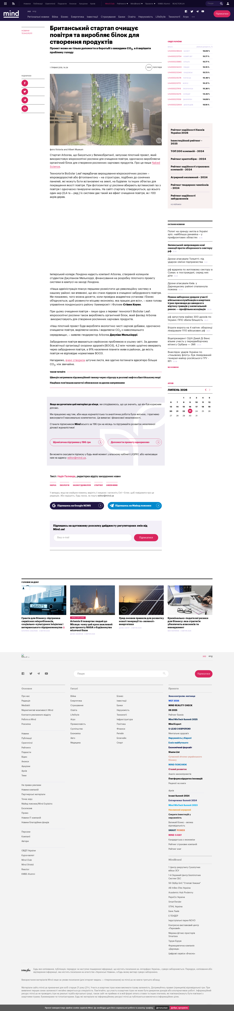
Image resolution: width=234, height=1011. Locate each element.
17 (196, 407)
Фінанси (121, 729)
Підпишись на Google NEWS (77, 505)
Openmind (50, 4)
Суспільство (76, 729)
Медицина (75, 743)
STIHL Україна (175, 907)
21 (177, 411)
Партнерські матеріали (33, 794)
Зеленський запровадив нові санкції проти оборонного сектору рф (190, 248)
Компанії (25, 837)
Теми (23, 776)
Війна (55, 17)
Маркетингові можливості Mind (37, 710)
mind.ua (128, 980)
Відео (24, 757)
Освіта (132, 17)
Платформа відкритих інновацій (185, 779)
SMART (176, 830)
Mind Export (174, 724)
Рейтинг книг (174, 849)
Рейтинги (26, 748)
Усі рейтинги (176, 204)
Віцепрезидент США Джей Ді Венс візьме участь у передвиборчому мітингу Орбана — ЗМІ (189, 341)
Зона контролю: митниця (181, 696)
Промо (24, 813)
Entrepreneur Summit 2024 (182, 800)
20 (171, 411)
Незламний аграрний (179, 810)
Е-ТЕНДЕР (173, 916)
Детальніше (162, 1008)
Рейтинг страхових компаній (182, 844)
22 (184, 411)
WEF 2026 (173, 701)
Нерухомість (145, 17)
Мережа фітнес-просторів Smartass (181, 934)
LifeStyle (161, 17)
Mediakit (25, 705)
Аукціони (83, 4)
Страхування (108, 17)
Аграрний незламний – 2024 (189, 177)
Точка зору (26, 799)
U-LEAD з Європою (179, 729)
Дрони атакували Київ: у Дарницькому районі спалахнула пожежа (188, 286)
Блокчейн (121, 738)
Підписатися (222, 14)
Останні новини (176, 224)
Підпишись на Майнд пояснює (134, 505)
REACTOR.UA (179, 4)
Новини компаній (30, 790)
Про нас (25, 696)
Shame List (174, 752)
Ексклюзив (26, 808)
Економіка (75, 733)
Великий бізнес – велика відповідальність (180, 824)
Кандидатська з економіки (181, 840)
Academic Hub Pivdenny (180, 893)
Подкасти (62, 4)
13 (171, 407)
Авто (72, 738)
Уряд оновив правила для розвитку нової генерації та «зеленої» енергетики (141, 621)
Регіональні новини (38, 17)
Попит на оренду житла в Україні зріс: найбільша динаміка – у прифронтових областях (188, 234)
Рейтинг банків (175, 715)
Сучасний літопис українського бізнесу (185, 758)
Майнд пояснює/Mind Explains (36, 804)
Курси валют (27, 855)
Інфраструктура (125, 719)
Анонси (72, 4)
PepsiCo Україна (176, 897)
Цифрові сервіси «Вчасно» (181, 954)
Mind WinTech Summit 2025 (183, 719)
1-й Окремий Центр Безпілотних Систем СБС (184, 877)
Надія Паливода (66, 476)
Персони (25, 832)
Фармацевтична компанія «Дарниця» (181, 947)
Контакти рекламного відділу (36, 715)
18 (203, 407)
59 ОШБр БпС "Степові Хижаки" (184, 883)
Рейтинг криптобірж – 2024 (188, 159)
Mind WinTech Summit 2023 (183, 805)
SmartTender (174, 902)
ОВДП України (175, 42)
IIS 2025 (172, 710)
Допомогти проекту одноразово (135, 442)
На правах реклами (31, 785)
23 (190, 411)
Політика (121, 724)
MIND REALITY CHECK (180, 705)
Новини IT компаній (31, 818)
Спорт (120, 743)
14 (177, 407)
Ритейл (120, 733)
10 (196, 402)
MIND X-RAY (175, 835)
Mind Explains (78, 618)
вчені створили (75, 360)
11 (203, 402)
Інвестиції (92, 17)
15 (184, 407)
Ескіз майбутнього (178, 743)
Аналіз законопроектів (179, 774)
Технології (174, 17)
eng (34, 11)
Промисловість (78, 724)
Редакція (25, 701)
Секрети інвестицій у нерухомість (179, 816)
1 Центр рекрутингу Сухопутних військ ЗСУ (184, 869)
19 (209, 407)
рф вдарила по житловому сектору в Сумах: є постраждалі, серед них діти (190, 272)
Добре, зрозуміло (179, 1008)
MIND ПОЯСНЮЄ (177, 765)
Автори (25, 841)
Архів (92, 4)
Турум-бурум (174, 941)
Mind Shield (27, 865)
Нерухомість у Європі (179, 738)
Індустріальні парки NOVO (181, 920)
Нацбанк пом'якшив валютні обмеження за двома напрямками (87, 383)
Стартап (98, 485)
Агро (186, 17)
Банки (121, 17)
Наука (53, 485)
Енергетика (77, 17)
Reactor (25, 869)
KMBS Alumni (164, 4)
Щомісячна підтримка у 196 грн (77, 442)
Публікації (38, 4)
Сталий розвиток (177, 769)
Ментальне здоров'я (178, 733)
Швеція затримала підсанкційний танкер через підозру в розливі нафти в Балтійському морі (105, 377)
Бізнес (64, 17)
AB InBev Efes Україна (179, 888)
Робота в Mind (28, 719)
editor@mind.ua (76, 458)
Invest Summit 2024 (179, 796)
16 (190, 407)
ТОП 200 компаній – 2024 (187, 151)
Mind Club (109, 4)
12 (209, 402)
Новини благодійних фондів (35, 822)
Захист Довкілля (82, 485)
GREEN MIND (112, 485)
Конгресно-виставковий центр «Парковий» (183, 927)
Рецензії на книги (177, 783)
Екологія (64, 485)
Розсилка (26, 724)
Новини (27, 4)
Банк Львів (173, 911)
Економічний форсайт (180, 748)
